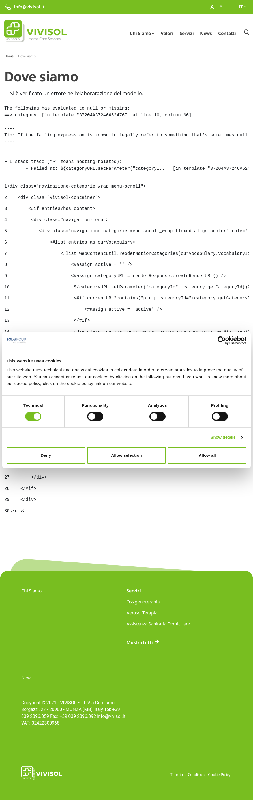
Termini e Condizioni (187, 774)
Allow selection (126, 455)
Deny (45, 455)
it (242, 7)
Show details (223, 437)
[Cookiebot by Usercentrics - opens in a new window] (221, 340)
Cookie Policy (219, 774)
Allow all (207, 455)
